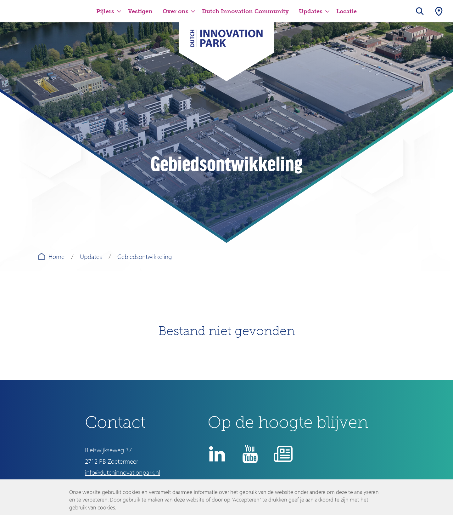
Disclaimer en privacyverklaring (258, 491)
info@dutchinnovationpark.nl (122, 472)
